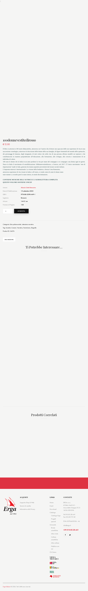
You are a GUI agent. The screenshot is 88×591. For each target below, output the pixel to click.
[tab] (11, 240)
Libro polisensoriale (16, 224)
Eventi (51, 508)
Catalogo (53, 515)
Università (53, 527)
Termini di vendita (25, 508)
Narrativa (21, 228)
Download (53, 511)
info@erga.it (67, 527)
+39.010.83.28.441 (71, 532)
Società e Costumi (11, 228)
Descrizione (12, 240)
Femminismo (29, 228)
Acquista (23, 211)
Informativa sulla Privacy (27, 511)
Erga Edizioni (6, 589)
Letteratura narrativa (29, 224)
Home (51, 505)
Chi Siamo (53, 554)
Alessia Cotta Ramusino (28, 187)
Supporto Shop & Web (27, 505)
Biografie (36, 228)
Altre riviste (54, 536)
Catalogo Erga (55, 518)
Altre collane (55, 545)
